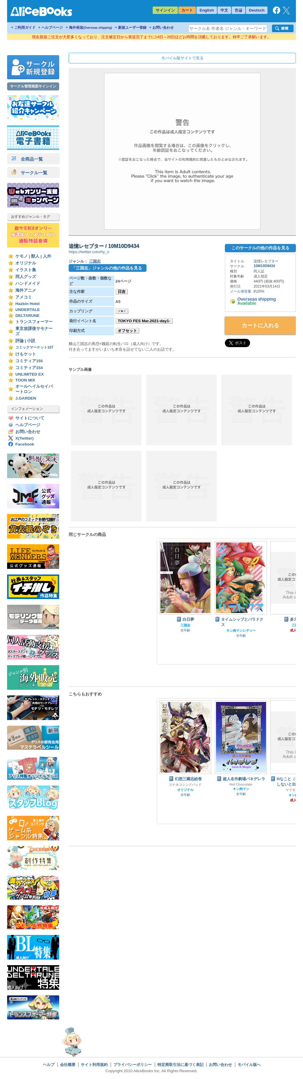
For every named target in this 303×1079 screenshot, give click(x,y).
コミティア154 (29, 367)
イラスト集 (25, 270)
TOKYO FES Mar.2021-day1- (144, 321)
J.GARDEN (25, 398)
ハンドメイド (27, 283)
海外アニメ (25, 290)
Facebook (24, 444)
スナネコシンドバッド (241, 784)
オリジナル (25, 263)
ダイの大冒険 (185, 789)
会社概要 (67, 1064)
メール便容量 (240, 291)
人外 (47, 256)
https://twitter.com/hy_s (89, 252)
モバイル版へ (249, 1064)
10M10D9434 (264, 266)
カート (187, 10)
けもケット (25, 354)
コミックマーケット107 (34, 347)
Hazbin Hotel (27, 303)
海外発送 (90, 27)
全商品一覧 (27, 159)
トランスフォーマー (34, 322)
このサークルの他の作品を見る (260, 247)
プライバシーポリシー (132, 1064)
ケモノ (21, 256)
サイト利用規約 (94, 1064)
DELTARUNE (27, 315)
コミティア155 (29, 361)
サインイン (165, 10)
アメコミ (23, 297)
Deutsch (257, 10)
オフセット (127, 330)
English (206, 10)
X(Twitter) (24, 438)
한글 (238, 10)
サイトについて (29, 418)
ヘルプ (48, 1064)
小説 (31, 341)
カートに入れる (260, 325)
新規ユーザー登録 (132, 27)
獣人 (35, 256)
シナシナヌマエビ (185, 784)
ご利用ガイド (25, 27)
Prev (166, 601)
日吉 (121, 291)
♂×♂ (122, 311)
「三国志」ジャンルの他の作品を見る (107, 268)
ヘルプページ (52, 27)
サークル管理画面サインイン (33, 86)
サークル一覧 (29, 172)
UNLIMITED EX (29, 374)
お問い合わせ (163, 27)
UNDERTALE (27, 309)
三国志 (95, 261)
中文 (224, 10)
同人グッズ (25, 276)
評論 (19, 341)
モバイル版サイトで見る (182, 58)
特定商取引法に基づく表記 (180, 1064)
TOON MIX (25, 380)
